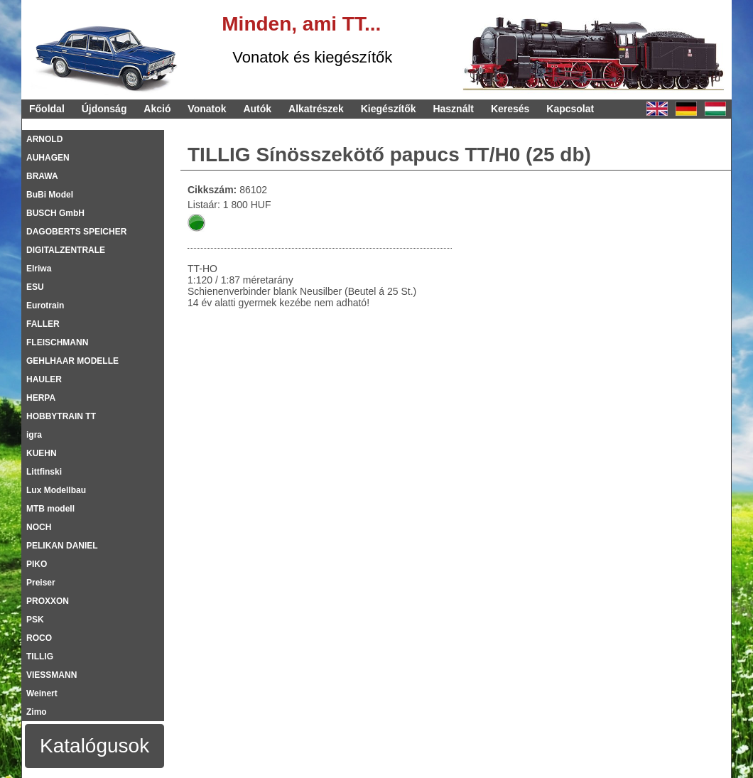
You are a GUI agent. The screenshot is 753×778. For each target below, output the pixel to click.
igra (34, 435)
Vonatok (207, 108)
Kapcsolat (570, 108)
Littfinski (44, 472)
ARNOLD (44, 139)
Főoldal (47, 108)
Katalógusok (94, 746)
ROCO (39, 638)
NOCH (38, 527)
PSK (35, 620)
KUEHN (41, 453)
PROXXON (47, 601)
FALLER (43, 324)
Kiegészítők (388, 108)
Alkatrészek (316, 108)
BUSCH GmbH (55, 213)
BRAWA (42, 176)
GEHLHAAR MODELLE (72, 361)
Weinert (42, 693)
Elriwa (38, 269)
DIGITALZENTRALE (65, 250)
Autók (257, 108)
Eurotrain (45, 305)
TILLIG (39, 656)
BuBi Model (49, 195)
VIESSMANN (51, 675)
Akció (156, 108)
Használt (453, 108)
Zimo (36, 712)
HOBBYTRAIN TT (61, 416)
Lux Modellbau (56, 490)
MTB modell (50, 509)
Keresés (510, 108)
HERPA (40, 398)
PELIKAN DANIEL (62, 546)
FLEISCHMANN (57, 342)
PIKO (36, 564)
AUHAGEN (48, 158)
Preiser (40, 583)
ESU (35, 287)
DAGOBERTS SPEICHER (76, 232)
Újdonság (104, 108)
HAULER (44, 379)
